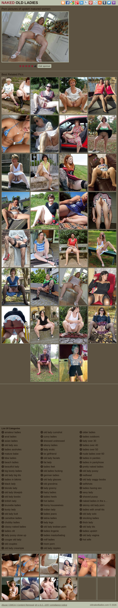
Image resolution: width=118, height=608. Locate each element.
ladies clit (8, 531)
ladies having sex (91, 488)
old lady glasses (51, 479)
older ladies (87, 432)
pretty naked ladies (91, 466)
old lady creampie (13, 548)
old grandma (49, 484)
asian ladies (10, 441)
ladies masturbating (53, 535)
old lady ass (10, 445)
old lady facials (50, 458)
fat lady (46, 462)
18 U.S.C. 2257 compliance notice (51, 605)
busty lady (9, 509)
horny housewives (52, 505)
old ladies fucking (52, 471)
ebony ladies (49, 445)
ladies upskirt (88, 531)
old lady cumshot (51, 432)
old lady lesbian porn (53, 526)
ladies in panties (90, 458)
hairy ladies (48, 492)
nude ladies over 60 (92, 453)
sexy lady (86, 492)
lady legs (47, 522)
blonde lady (9, 488)
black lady (9, 484)
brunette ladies (11, 505)
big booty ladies (12, 471)
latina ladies (49, 518)
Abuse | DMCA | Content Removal (18, 605)
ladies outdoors (89, 436)
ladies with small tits (92, 509)
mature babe (10, 453)
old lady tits (87, 526)
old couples (9, 544)
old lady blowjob (12, 492)
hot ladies (47, 501)
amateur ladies (11, 432)
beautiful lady (10, 466)
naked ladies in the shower (96, 501)
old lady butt (10, 514)
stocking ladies (89, 518)
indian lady (48, 509)
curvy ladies (49, 436)
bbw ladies (9, 458)
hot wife (85, 539)
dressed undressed (53, 441)
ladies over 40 (89, 445)
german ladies (50, 475)
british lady (9, 501)
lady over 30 (88, 441)
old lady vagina (89, 535)
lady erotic (48, 449)
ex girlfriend (48, 453)
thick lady (86, 522)
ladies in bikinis (11, 479)
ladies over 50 (89, 449)
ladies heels (49, 496)
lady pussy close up (14, 535)
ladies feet (48, 466)
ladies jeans (49, 514)
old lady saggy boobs (93, 479)
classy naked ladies (14, 526)
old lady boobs (11, 496)
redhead (86, 475)
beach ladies (10, 462)
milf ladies (48, 539)
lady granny (48, 488)
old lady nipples (51, 548)
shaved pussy (89, 496)
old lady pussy (89, 471)
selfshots (86, 484)
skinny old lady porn (92, 505)
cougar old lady (11, 539)
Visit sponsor (44, 66)
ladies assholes (12, 449)
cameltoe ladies (12, 518)
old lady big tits (11, 475)
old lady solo (88, 514)
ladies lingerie (50, 531)
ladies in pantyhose (92, 462)
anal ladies (9, 436)
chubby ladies (11, 522)
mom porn (48, 544)
